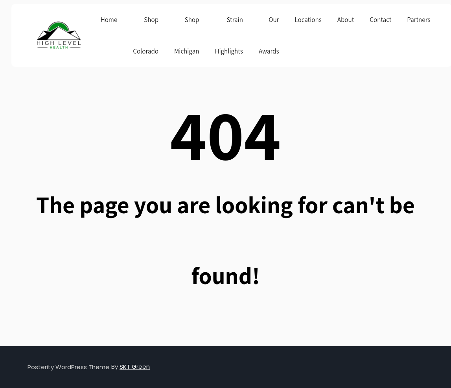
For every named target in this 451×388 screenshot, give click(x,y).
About (345, 19)
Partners (418, 19)
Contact (380, 19)
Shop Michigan (186, 35)
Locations (308, 19)
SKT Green (135, 366)
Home (109, 19)
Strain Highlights (229, 35)
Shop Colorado (145, 35)
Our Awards (269, 35)
